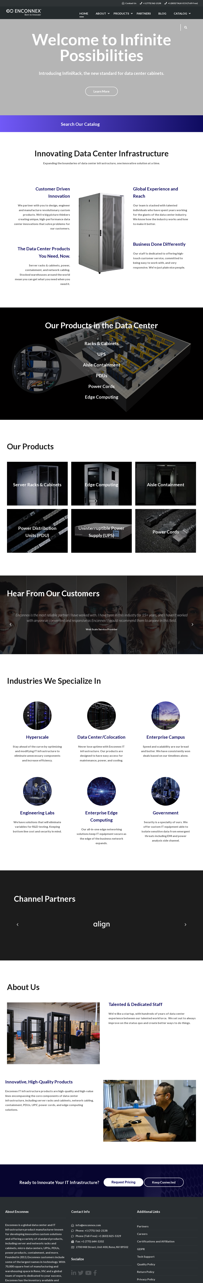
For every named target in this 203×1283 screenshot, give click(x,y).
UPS (101, 354)
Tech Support (146, 1256)
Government (165, 812)
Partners (143, 1226)
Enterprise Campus (165, 737)
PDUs (101, 375)
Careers (142, 1233)
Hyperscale (37, 737)
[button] (10, 624)
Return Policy (145, 1271)
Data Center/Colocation (101, 737)
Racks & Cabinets (102, 343)
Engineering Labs (37, 812)
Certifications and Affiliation (155, 1241)
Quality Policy (146, 1264)
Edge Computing (101, 397)
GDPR (141, 1249)
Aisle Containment (101, 364)
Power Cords (101, 386)
